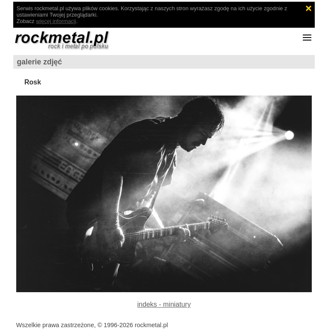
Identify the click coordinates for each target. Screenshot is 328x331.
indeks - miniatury (163, 304)
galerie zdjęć (39, 62)
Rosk (32, 82)
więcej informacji (56, 21)
